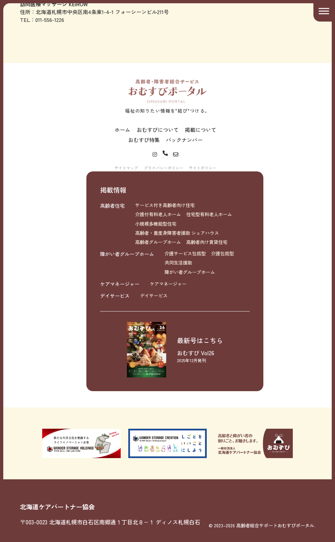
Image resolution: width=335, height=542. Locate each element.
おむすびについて (158, 130)
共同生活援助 (178, 262)
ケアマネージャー (119, 283)
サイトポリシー (202, 167)
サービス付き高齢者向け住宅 (165, 205)
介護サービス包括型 (185, 253)
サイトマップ (126, 167)
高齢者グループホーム (158, 242)
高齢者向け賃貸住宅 (206, 242)
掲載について (200, 130)
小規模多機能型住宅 (155, 223)
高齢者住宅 (112, 205)
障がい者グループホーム (127, 253)
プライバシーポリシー (163, 167)
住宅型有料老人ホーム (209, 214)
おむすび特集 (144, 140)
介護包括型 (222, 253)
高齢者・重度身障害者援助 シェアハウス (177, 233)
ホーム (122, 130)
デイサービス (115, 295)
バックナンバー (184, 140)
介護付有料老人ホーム (158, 214)
